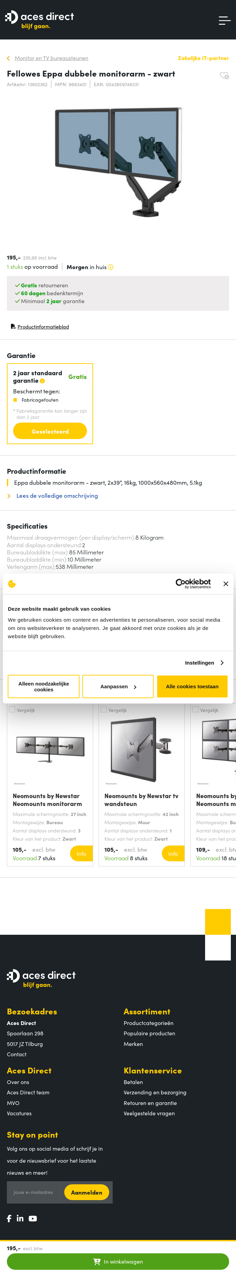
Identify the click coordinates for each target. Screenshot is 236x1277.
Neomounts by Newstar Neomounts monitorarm (47, 799)
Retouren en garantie (150, 1102)
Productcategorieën (148, 1022)
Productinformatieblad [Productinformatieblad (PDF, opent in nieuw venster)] (40, 328)
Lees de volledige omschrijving (56, 495)
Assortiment (147, 1010)
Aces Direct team (28, 1092)
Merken (133, 1043)
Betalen (133, 1081)
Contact (16, 1054)
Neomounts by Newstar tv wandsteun (141, 799)
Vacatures (19, 1113)
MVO (13, 1102)
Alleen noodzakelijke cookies (44, 686)
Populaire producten (149, 1033)
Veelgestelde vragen (149, 1113)
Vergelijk (26, 709)
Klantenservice (153, 1069)
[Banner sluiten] (225, 584)
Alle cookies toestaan (192, 686)
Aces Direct (29, 1069)
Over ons (18, 1081)
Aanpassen (118, 686)
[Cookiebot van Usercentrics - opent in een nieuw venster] (180, 584)
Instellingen (199, 663)
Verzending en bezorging (155, 1092)
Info (81, 853)
